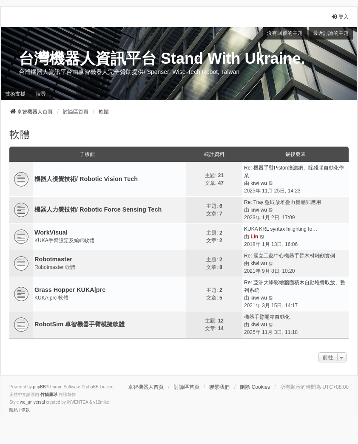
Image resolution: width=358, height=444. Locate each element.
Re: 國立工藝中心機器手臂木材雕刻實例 (289, 256)
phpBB (39, 387)
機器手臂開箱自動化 (267, 317)
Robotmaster (53, 259)
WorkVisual (51, 232)
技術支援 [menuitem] (15, 94)
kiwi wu (258, 183)
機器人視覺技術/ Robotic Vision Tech (86, 178)
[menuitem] (13, 410)
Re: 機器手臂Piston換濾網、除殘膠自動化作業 (294, 171)
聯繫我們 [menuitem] (219, 387)
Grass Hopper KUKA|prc (69, 289)
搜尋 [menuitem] (41, 94)
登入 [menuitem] (340, 17)
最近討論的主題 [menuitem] (331, 33)
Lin (254, 237)
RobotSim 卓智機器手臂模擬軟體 (79, 324)
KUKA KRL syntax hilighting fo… (280, 229)
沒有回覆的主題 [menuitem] (285, 33)
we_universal (32, 402)
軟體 (19, 134)
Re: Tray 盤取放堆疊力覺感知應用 (282, 202)
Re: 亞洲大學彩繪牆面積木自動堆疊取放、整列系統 (294, 286)
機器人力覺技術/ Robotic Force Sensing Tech (98, 209)
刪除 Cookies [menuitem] (255, 387)
